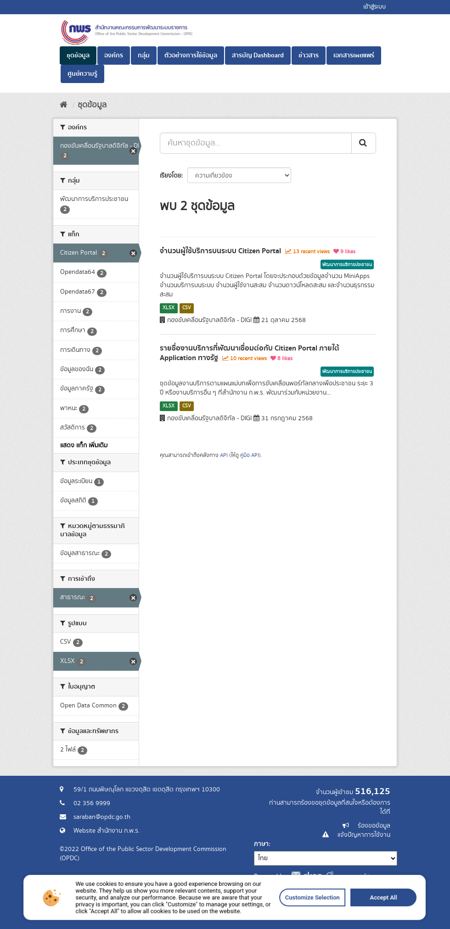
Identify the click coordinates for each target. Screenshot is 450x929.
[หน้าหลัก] (64, 105)
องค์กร (113, 55)
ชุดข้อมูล (78, 55)
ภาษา (261, 844)
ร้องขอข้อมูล (374, 825)
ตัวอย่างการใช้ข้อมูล (190, 55)
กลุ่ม (144, 55)
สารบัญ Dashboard (258, 55)
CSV (186, 308)
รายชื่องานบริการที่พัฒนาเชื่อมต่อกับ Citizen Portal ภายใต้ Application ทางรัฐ (249, 353)
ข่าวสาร (308, 55)
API (224, 455)
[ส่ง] (363, 143)
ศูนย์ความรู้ (82, 74)
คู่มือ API (249, 455)
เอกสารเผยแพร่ (353, 55)
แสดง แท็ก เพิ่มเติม (83, 445)
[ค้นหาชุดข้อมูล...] (256, 143)
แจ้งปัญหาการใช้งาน (364, 835)
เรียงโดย (170, 175)
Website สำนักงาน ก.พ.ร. (106, 830)
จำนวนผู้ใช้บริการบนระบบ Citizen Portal (220, 251)
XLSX (168, 308)
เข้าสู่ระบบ (374, 7)
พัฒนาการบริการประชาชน (347, 264)
